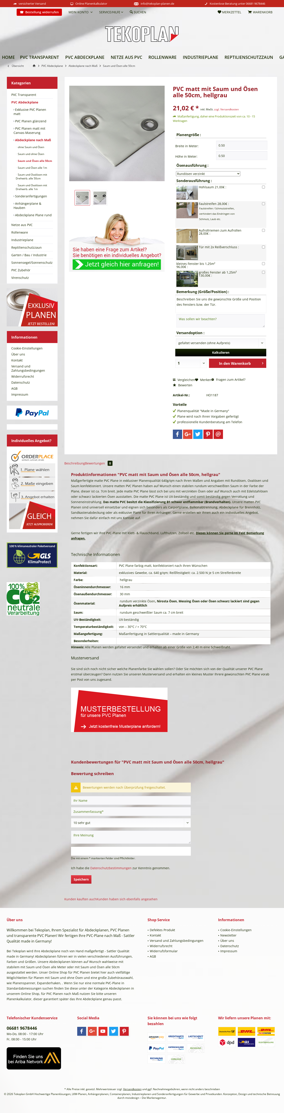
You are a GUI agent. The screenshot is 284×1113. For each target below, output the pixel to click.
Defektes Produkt (162, 930)
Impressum (19, 394)
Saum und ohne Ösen (30, 154)
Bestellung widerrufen (42, 12)
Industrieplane (22, 240)
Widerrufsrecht (22, 376)
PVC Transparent (23, 95)
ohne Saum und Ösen (30, 147)
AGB (14, 388)
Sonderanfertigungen (30, 196)
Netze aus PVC (22, 225)
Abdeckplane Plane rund (33, 215)
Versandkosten (132, 1089)
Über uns (18, 354)
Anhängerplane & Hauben (27, 205)
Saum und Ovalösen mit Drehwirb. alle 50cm (31, 176)
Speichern (81, 879)
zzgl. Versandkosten (226, 109)
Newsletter (228, 935)
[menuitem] (10, 12)
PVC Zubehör (20, 270)
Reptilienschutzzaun (26, 247)
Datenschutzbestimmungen (111, 868)
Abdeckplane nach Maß (32, 140)
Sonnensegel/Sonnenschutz (32, 262)
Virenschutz (20, 278)
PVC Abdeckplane (24, 102)
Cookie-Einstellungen (27, 348)
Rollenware (19, 232)
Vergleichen (184, 380)
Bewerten (182, 385)
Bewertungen (98, 463)
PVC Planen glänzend (30, 121)
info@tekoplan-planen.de (157, 4)
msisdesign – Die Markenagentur (145, 1098)
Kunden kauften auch (80, 899)
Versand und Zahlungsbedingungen (28, 368)
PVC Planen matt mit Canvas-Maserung (29, 130)
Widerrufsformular (164, 951)
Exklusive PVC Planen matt (30, 111)
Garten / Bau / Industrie (29, 255)
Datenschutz (20, 382)
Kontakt (17, 360)
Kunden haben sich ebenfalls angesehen (127, 899)
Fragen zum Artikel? (228, 379)
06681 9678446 (255, 4)
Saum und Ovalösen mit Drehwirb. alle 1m (31, 187)
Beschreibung (74, 463)
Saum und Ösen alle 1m (32, 168)
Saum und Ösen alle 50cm (34, 161)
